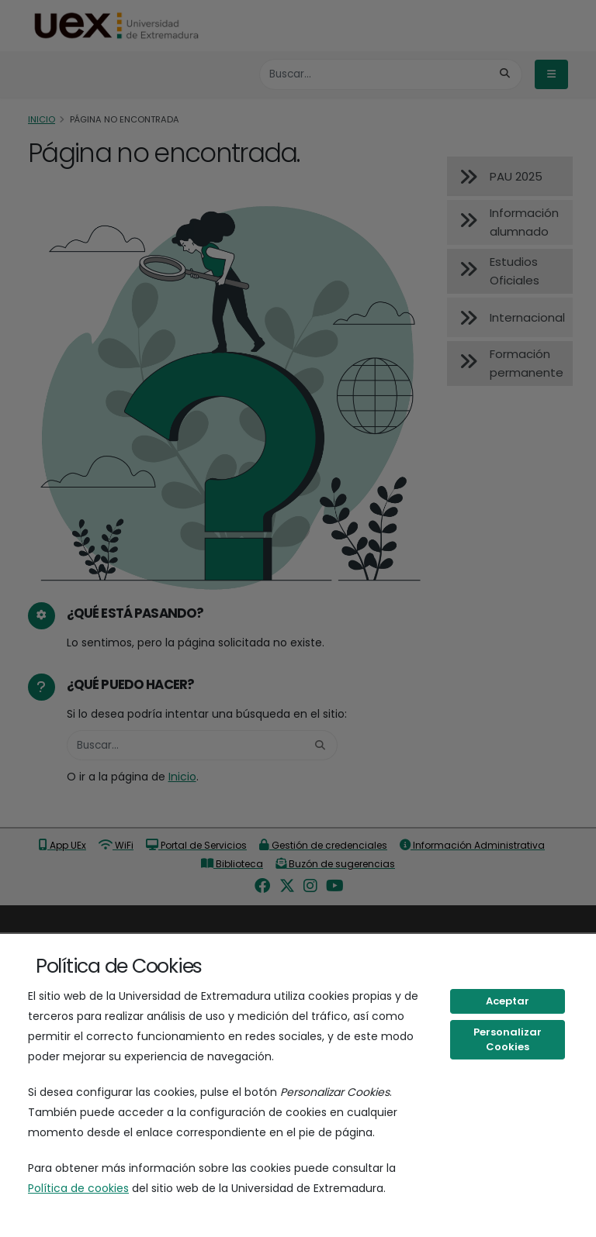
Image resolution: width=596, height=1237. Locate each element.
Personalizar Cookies (507, 1040)
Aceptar (507, 1001)
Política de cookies (78, 1188)
